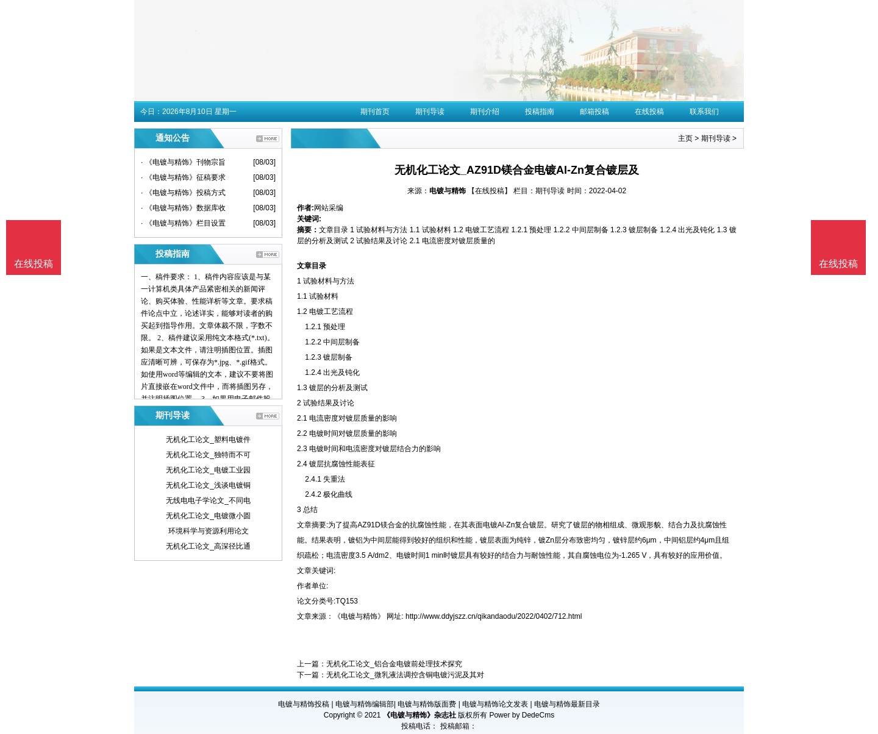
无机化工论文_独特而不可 (208, 455)
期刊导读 (429, 111)
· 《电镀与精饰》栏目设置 (183, 223)
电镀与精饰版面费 (427, 704)
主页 (685, 138)
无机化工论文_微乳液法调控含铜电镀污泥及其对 (405, 675)
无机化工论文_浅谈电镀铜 (208, 485)
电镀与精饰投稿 (303, 704)
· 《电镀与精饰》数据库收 (183, 208)
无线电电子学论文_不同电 (208, 500)
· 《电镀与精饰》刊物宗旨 (183, 162)
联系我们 (704, 111)
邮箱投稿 (594, 111)
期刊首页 (375, 111)
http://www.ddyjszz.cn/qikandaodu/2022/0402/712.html (493, 616)
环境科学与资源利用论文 (208, 531)
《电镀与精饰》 (359, 616)
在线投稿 (649, 111)
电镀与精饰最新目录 (567, 704)
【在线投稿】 (490, 191)
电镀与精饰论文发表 (495, 704)
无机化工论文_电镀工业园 (208, 470)
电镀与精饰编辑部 (364, 704)
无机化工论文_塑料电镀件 (208, 439)
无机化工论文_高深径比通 (208, 546)
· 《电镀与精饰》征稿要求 (183, 177)
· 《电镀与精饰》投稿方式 (183, 192)
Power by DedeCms (521, 715)
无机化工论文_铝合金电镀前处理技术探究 (394, 664)
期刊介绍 (484, 111)
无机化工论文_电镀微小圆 (208, 515)
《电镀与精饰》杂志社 (419, 715)
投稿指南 (539, 111)
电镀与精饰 (447, 191)
